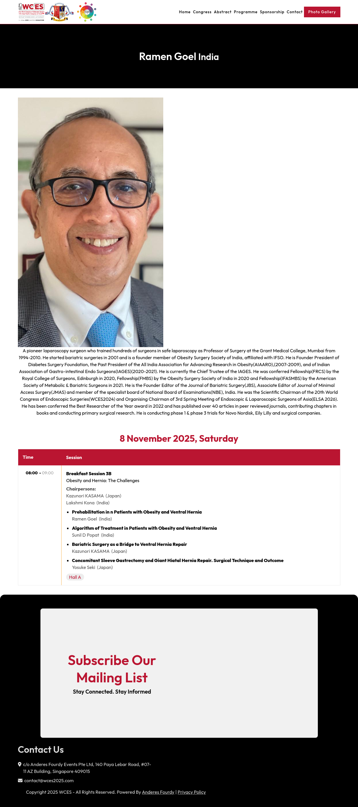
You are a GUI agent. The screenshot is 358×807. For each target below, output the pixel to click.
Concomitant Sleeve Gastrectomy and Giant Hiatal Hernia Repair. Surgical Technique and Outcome (177, 560)
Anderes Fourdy (158, 792)
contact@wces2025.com (49, 780)
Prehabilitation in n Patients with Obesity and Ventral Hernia (137, 512)
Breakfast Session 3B (89, 473)
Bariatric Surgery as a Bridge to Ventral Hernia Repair (129, 544)
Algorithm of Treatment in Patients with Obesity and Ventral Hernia (144, 528)
